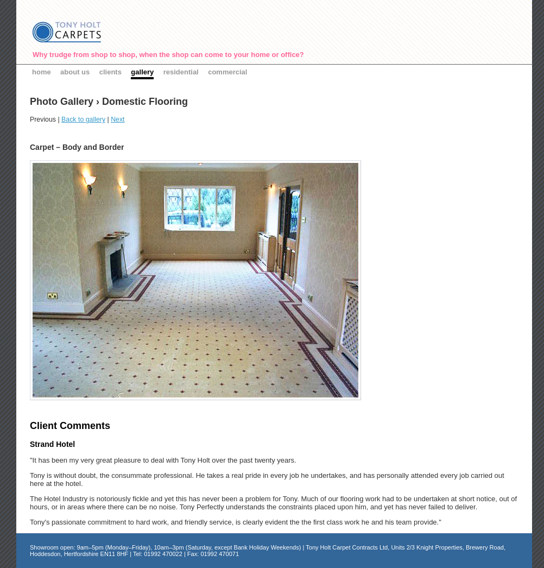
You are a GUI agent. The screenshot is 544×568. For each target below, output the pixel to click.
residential (181, 72)
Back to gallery (83, 119)
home (41, 72)
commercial (227, 72)
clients (110, 72)
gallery (142, 72)
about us (75, 72)
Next (117, 119)
